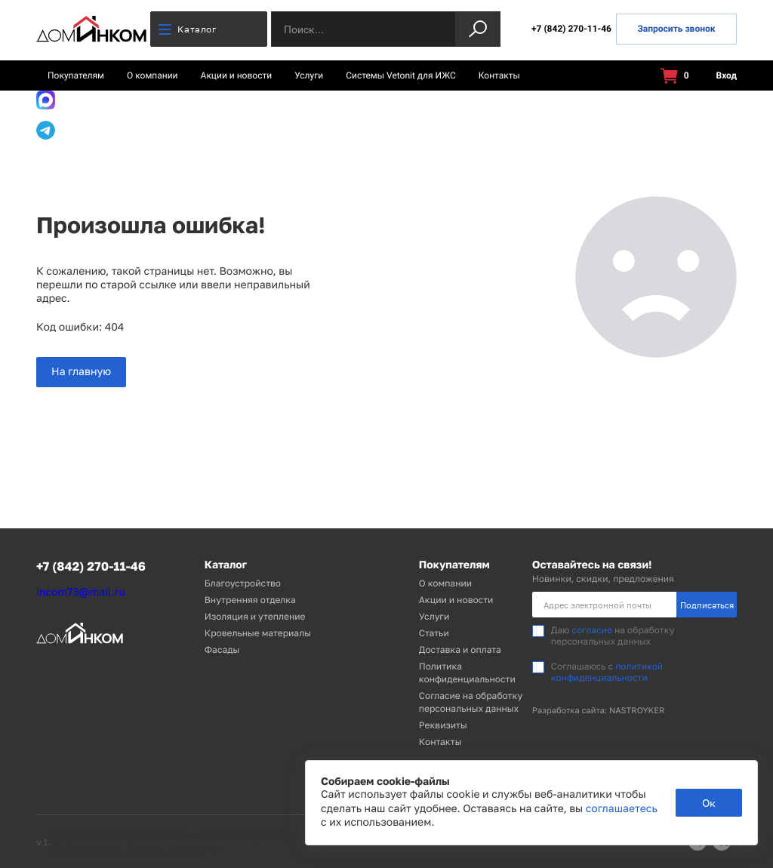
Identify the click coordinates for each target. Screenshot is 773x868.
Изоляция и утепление (255, 616)
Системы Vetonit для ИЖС (401, 75)
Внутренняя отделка (250, 599)
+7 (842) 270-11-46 (571, 28)
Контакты (499, 75)
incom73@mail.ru (80, 592)
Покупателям (76, 75)
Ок (709, 802)
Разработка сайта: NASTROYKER (598, 711)
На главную (81, 371)
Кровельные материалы (258, 633)
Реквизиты (443, 725)
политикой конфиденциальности (607, 671)
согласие (592, 630)
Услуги (308, 75)
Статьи (434, 633)
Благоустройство (243, 583)
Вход (718, 76)
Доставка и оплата (460, 649)
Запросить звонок (676, 28)
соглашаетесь (622, 808)
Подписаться (707, 605)
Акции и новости (237, 75)
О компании (152, 75)
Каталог (188, 29)
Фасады (222, 649)
